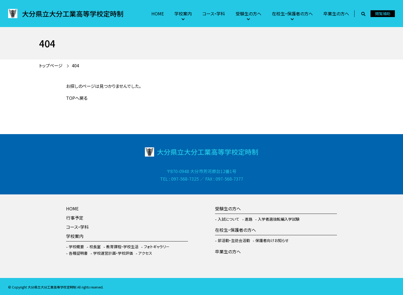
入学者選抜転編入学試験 (279, 219)
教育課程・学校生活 (122, 246)
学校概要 (76, 246)
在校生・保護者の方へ (292, 13)
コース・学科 (213, 13)
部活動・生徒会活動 (234, 240)
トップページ (51, 65)
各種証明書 (78, 253)
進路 (248, 219)
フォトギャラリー (157, 246)
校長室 (95, 246)
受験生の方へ (248, 13)
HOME (157, 13)
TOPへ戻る (76, 98)
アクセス (145, 253)
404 (75, 65)
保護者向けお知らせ (271, 240)
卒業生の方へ (336, 13)
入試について (228, 219)
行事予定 (74, 217)
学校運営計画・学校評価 (113, 253)
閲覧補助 (382, 13)
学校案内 (183, 13)
